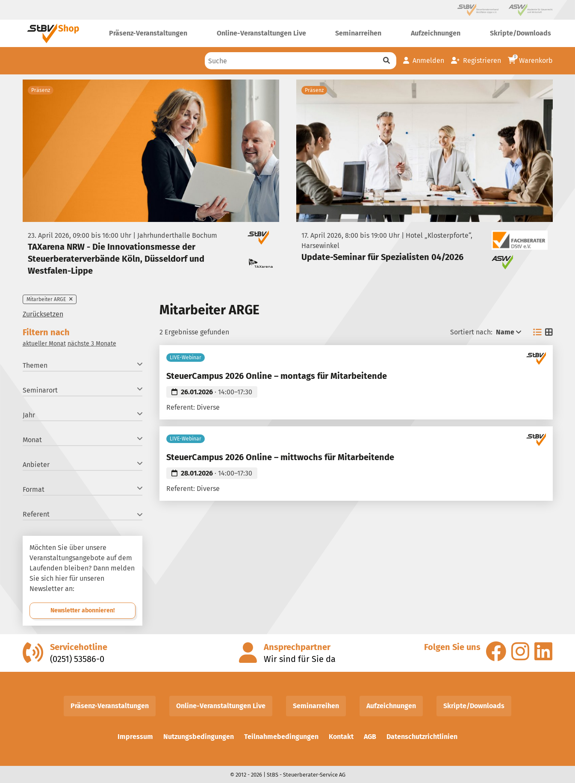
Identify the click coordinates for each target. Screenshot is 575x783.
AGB (370, 737)
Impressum (135, 737)
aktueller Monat (44, 343)
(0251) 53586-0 (77, 659)
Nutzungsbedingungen (198, 737)
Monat (82, 439)
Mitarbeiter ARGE (50, 299)
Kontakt (341, 737)
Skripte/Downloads (473, 706)
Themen (82, 364)
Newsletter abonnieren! (82, 610)
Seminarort (82, 389)
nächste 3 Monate (92, 343)
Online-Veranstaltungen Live (220, 706)
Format (82, 489)
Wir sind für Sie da (300, 659)
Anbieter (82, 464)
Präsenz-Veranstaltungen (110, 706)
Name (508, 332)
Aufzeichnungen (391, 706)
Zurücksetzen (43, 314)
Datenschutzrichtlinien (421, 737)
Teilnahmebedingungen (281, 737)
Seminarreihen (316, 706)
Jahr (82, 414)
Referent (82, 514)
